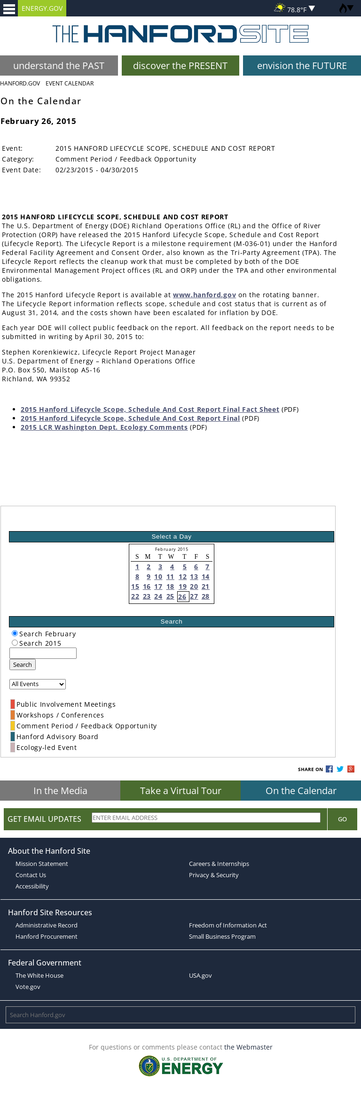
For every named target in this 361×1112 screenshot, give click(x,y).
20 (194, 586)
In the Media (60, 790)
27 (194, 596)
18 (170, 586)
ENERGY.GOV (42, 8)
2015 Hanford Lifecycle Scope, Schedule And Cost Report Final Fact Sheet (150, 409)
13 (194, 576)
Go (342, 819)
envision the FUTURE (302, 65)
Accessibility (32, 886)
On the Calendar (301, 790)
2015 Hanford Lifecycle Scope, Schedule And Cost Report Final (130, 418)
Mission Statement (42, 863)
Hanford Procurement (47, 936)
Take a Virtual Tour (180, 790)
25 (170, 596)
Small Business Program (222, 936)
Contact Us (31, 875)
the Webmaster (248, 1046)
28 (206, 596)
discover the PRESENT (180, 65)
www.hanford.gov (204, 294)
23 (147, 596)
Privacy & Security (214, 875)
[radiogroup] (15, 633)
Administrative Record (47, 925)
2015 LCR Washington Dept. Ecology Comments (104, 427)
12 (183, 576)
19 (183, 586)
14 (206, 576)
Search (22, 664)
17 (158, 586)
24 (158, 596)
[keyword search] (43, 653)
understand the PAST (58, 65)
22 (135, 596)
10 (158, 576)
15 (135, 586)
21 (206, 586)
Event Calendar (70, 83)
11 (170, 576)
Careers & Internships (219, 863)
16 (147, 586)
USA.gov (200, 975)
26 (182, 596)
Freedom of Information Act (228, 925)
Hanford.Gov (20, 83)
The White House (39, 975)
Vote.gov (28, 986)
